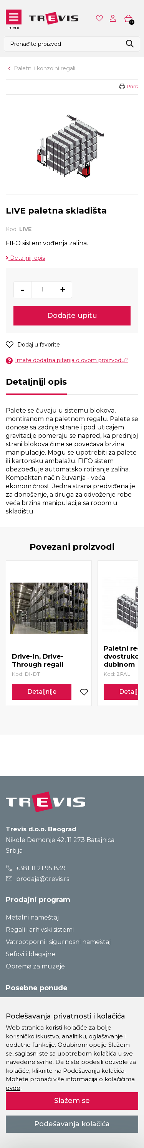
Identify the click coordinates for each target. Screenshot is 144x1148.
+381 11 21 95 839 (36, 868)
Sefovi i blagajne (30, 954)
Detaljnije (41, 691)
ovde (13, 1087)
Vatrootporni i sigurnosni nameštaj (58, 942)
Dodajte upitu (72, 315)
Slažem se (72, 1100)
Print (132, 86)
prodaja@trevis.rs (37, 878)
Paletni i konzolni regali (44, 68)
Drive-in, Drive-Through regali (37, 660)
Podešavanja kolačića (72, 1124)
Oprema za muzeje (35, 966)
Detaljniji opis (25, 257)
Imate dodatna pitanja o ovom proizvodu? (67, 360)
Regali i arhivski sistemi (40, 929)
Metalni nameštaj (32, 917)
